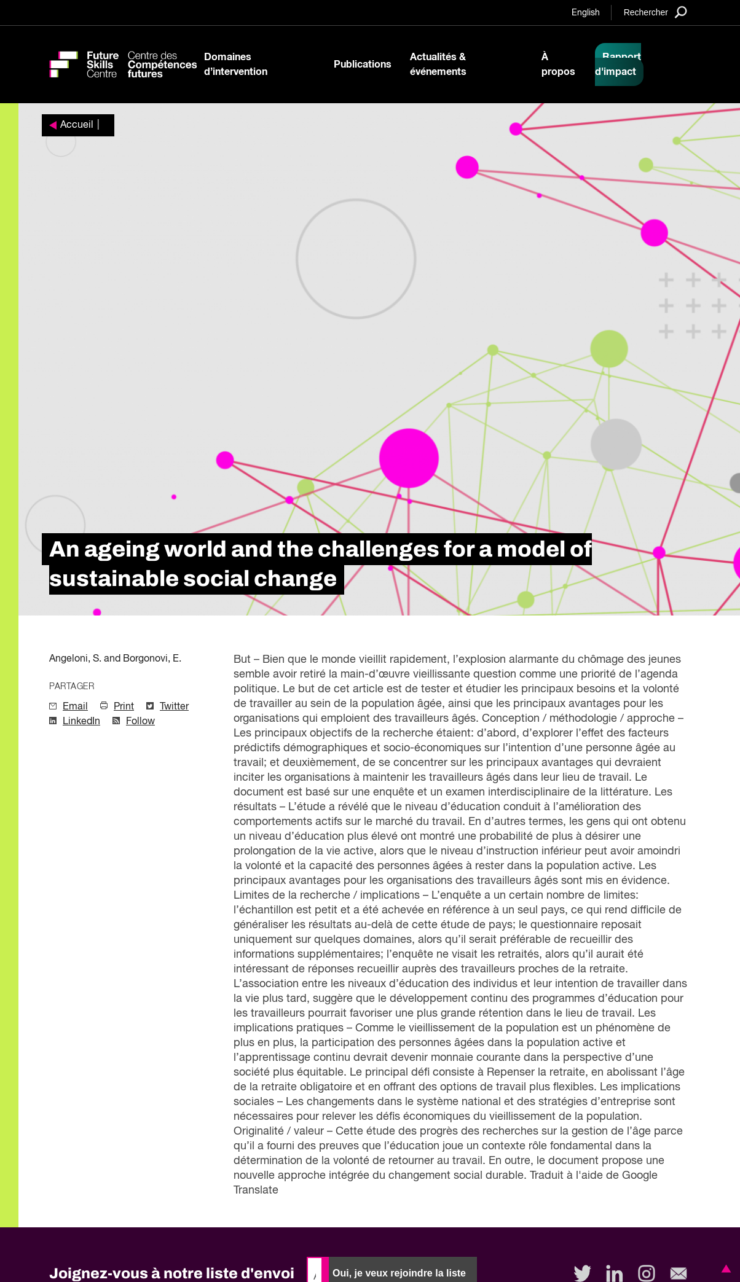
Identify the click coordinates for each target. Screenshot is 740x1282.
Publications (363, 64)
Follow (140, 722)
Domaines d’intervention (235, 64)
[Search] (655, 12)
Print (124, 707)
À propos (558, 64)
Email (75, 707)
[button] (724, 1268)
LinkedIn (81, 722)
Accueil (76, 125)
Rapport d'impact (618, 64)
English (586, 13)
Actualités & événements (438, 64)
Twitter (174, 707)
